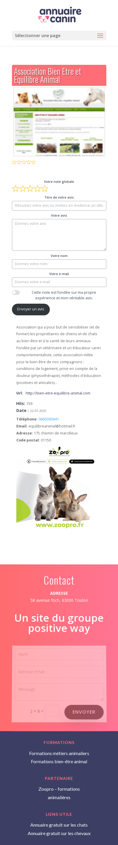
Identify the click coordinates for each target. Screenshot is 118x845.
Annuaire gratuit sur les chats (59, 824)
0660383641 (48, 419)
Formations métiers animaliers (59, 753)
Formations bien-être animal (59, 761)
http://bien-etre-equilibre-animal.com (58, 393)
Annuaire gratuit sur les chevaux (59, 833)
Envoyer (84, 711)
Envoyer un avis (30, 309)
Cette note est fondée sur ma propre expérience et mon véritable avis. (64, 295)
